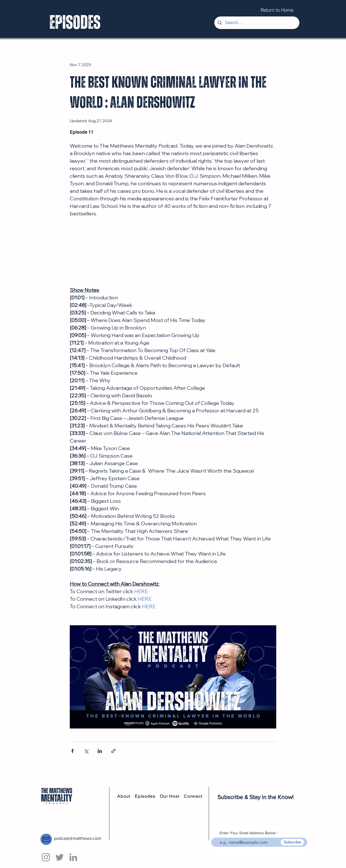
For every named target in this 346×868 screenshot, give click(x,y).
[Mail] (46, 839)
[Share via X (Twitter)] (86, 751)
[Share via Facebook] (72, 751)
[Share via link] (113, 751)
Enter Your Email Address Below (248, 833)
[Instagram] (45, 857)
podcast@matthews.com (77, 838)
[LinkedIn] (73, 857)
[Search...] (256, 22)
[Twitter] (59, 857)
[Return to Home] (277, 10)
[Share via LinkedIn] (99, 751)
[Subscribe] (292, 842)
